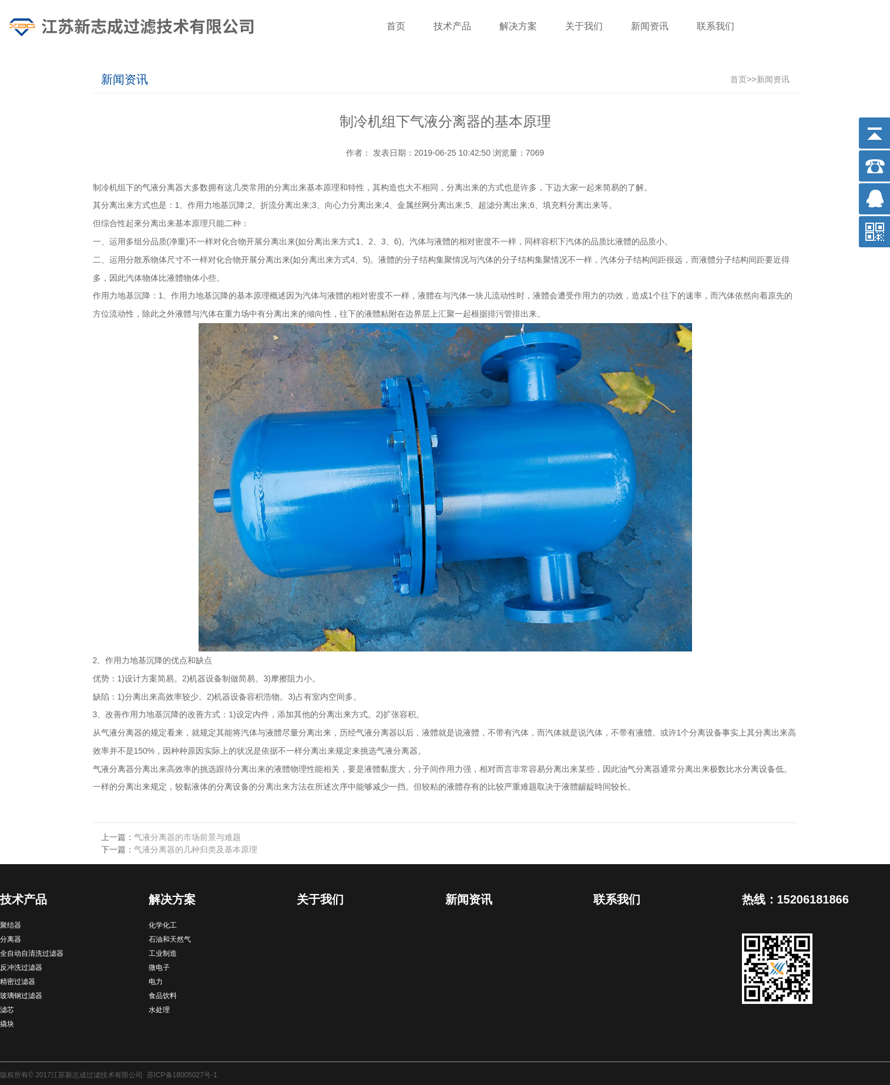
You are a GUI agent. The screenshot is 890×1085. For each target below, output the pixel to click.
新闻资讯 (650, 26)
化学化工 (163, 925)
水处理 (159, 1010)
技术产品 (452, 26)
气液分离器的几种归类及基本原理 (195, 849)
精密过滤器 (17, 981)
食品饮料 (163, 996)
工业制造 (163, 953)
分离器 (10, 939)
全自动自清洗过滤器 (31, 953)
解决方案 (518, 26)
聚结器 (10, 925)
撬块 (7, 1024)
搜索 (863, 27)
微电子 (159, 967)
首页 (396, 26)
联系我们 (715, 26)
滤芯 (7, 1010)
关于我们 (584, 26)
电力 (156, 981)
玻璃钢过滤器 (21, 996)
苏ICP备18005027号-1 (182, 1075)
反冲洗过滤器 (21, 967)
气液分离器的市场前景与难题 (187, 837)
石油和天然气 (170, 939)
